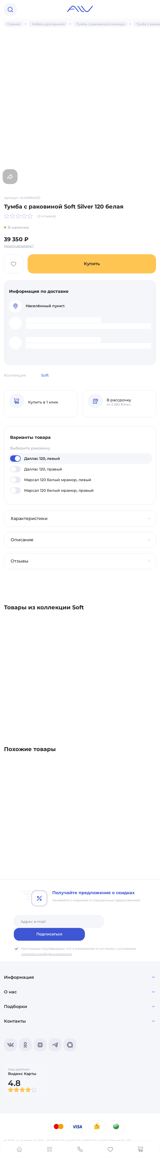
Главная (13, 24)
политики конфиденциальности (48, 941)
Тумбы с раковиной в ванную (100, 24)
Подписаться (127, 921)
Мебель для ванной (48, 24)
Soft (45, 375)
